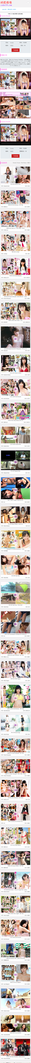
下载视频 (15, 50)
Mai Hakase (24, 162)
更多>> (29, 162)
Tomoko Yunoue (16, 162)
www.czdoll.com (13, 827)
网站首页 (10, 9)
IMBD (14, 9)
